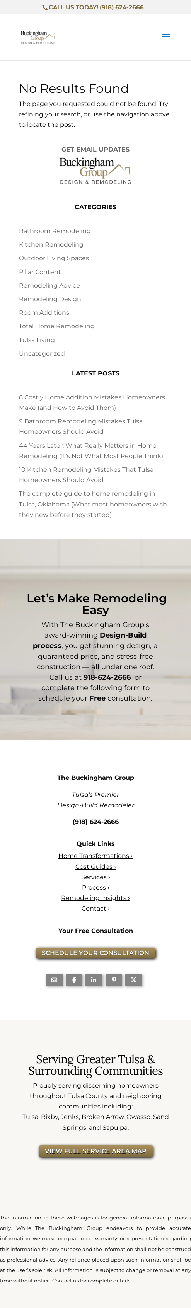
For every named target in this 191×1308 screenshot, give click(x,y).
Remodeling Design (50, 299)
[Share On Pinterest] (114, 980)
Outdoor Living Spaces (54, 258)
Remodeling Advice (49, 285)
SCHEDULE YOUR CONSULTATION (95, 953)
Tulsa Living (37, 340)
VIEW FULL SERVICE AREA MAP (96, 1151)
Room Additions (44, 312)
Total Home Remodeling (57, 326)
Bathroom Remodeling (55, 231)
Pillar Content (40, 272)
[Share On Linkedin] (93, 980)
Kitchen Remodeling (51, 244)
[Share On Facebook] (74, 980)
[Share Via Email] (54, 980)
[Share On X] (133, 980)
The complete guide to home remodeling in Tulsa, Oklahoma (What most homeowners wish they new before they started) (93, 504)
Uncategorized (42, 353)
